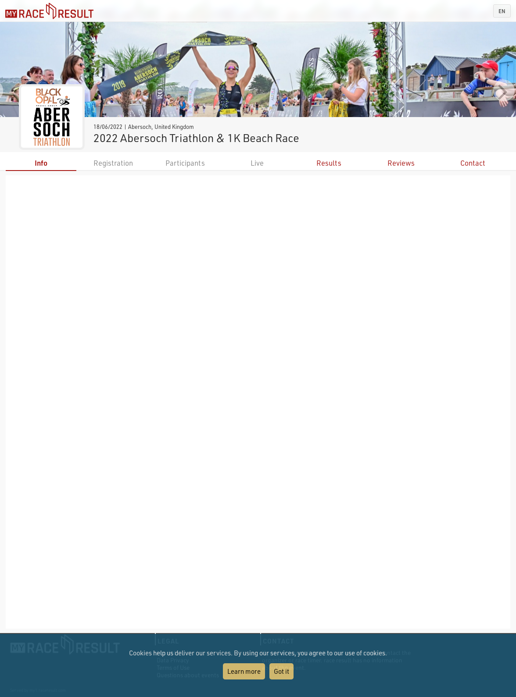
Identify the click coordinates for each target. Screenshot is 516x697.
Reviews (401, 162)
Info (41, 162)
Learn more (244, 671)
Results (328, 162)
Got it (281, 671)
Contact (472, 162)
